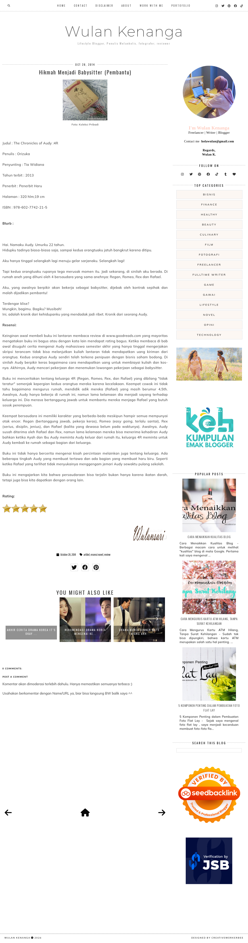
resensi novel (97, 554)
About (126, 5)
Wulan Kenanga (124, 31)
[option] (31, 619)
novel (209, 314)
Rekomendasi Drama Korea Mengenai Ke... (85, 632)
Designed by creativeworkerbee (217, 937)
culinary (209, 234)
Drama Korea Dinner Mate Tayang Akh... (139, 632)
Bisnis (209, 194)
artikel (87, 554)
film (209, 244)
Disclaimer (104, 5)
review (107, 554)
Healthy (209, 214)
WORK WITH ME (151, 5)
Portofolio (181, 5)
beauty (209, 224)
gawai (209, 294)
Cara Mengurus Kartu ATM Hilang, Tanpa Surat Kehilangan (209, 621)
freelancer (209, 264)
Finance (209, 204)
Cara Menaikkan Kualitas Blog (209, 536)
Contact (81, 5)
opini (209, 324)
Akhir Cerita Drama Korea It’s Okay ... (31, 632)
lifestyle (209, 304)
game (209, 284)
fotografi (209, 254)
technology (209, 334)
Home (61, 5)
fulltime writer (209, 274)
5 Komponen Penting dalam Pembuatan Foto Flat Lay (209, 707)
